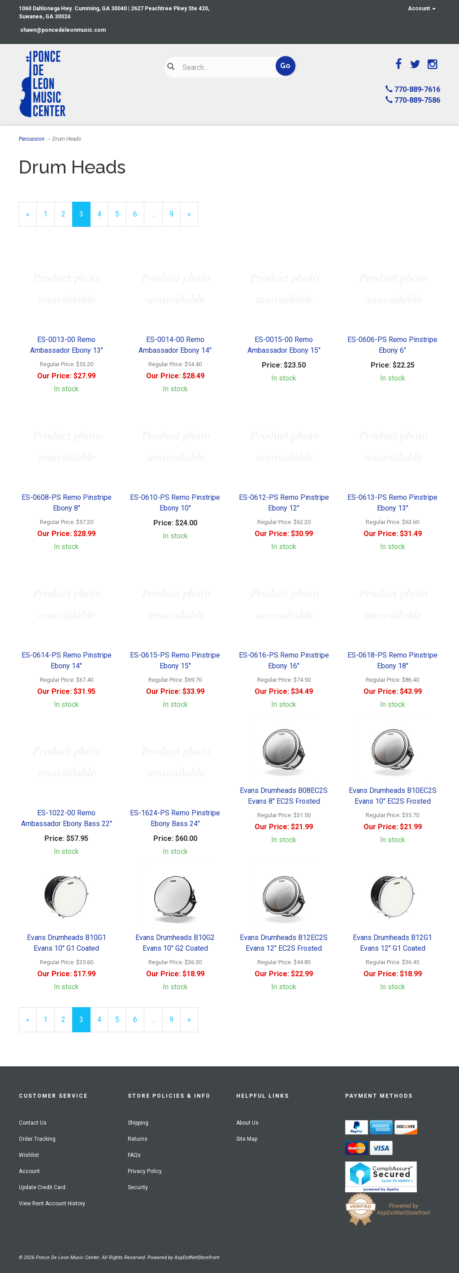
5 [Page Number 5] (120, 213)
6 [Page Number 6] (138, 213)
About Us (247, 1123)
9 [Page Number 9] (175, 213)
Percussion (31, 139)
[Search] (224, 67)
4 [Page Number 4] (102, 213)
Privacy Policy (145, 1171)
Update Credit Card (42, 1187)
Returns (137, 1139)
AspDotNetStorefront (196, 1257)
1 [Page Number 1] (49, 213)
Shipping (138, 1123)
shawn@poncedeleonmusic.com (63, 30)
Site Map (246, 1139)
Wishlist (29, 1155)
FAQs (134, 1155)
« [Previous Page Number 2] (31, 218)
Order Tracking (37, 1139)
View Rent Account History (52, 1203)
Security (138, 1187)
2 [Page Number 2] (67, 213)
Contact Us (33, 1123)
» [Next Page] (192, 218)
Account (422, 8)
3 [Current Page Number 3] (85, 218)
